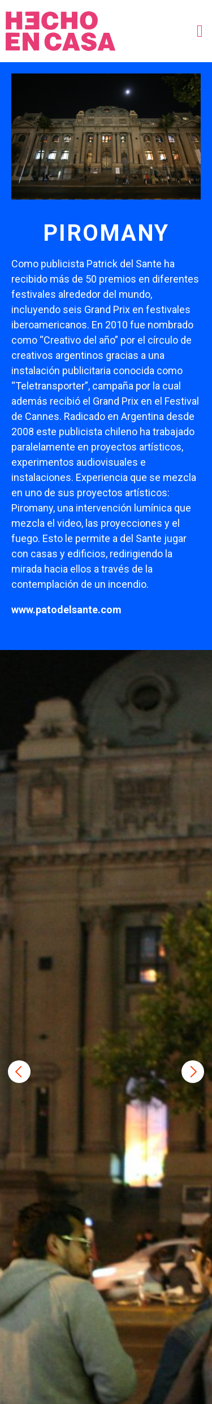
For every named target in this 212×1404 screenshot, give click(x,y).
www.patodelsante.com (66, 610)
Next (192, 1071)
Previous (19, 1071)
